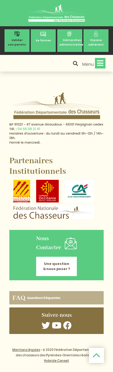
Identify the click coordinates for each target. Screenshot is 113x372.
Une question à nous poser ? (56, 266)
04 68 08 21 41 (28, 128)
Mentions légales (26, 350)
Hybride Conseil (56, 360)
